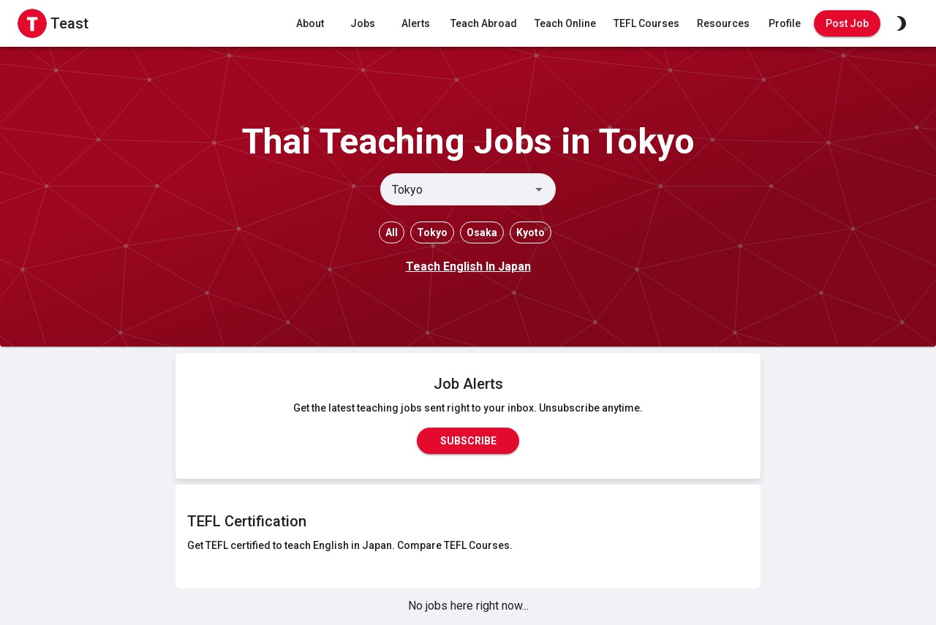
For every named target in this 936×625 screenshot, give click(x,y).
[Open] (539, 189)
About (310, 23)
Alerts (415, 23)
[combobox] (456, 189)
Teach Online (565, 23)
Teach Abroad (484, 23)
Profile (784, 23)
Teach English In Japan (468, 266)
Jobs (362, 23)
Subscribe (468, 441)
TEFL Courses (646, 23)
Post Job (847, 23)
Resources (723, 23)
